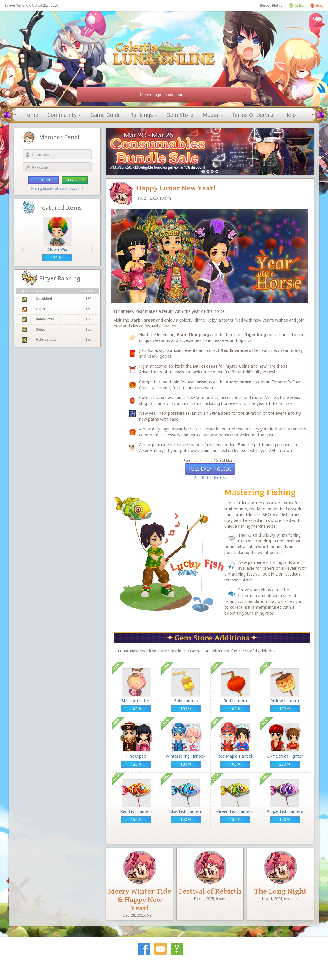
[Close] (245, 95)
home (30, 114)
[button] (23, 249)
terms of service (253, 114)
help (290, 114)
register (75, 180)
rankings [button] (143, 114)
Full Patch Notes (210, 477)
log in (44, 180)
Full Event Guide (210, 469)
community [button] (64, 114)
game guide (105, 114)
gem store (179, 114)
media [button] (212, 114)
